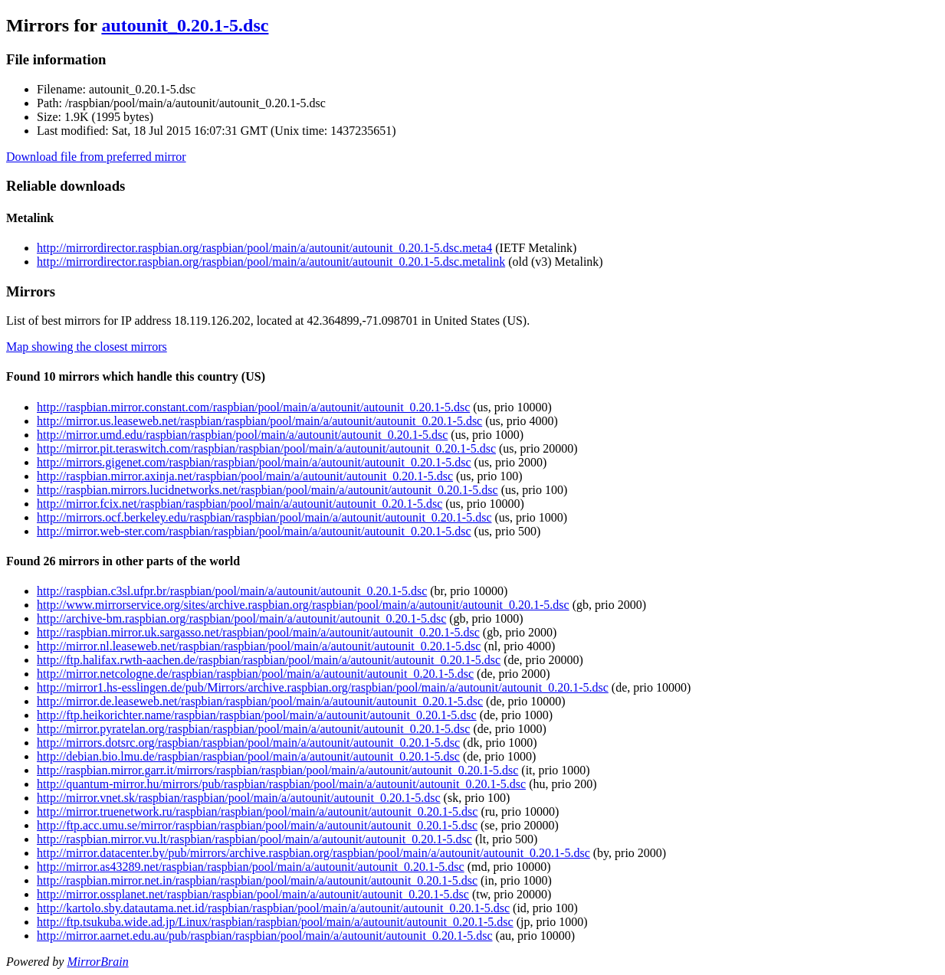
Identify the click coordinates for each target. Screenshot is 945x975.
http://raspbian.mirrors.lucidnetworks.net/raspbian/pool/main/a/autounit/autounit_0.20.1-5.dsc (267, 489)
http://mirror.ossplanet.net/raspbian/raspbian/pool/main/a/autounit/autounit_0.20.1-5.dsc (253, 894)
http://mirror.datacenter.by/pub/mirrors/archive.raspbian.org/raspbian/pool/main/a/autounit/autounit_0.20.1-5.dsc (313, 852)
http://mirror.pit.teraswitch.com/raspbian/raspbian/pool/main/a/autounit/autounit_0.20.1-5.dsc (266, 448)
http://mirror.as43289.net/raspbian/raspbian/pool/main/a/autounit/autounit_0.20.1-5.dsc (250, 866)
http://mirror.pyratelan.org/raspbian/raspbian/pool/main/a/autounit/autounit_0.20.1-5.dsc (253, 728)
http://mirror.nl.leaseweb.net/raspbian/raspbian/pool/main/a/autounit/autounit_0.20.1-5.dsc (259, 646)
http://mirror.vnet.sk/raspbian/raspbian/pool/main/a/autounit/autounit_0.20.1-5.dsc (239, 797)
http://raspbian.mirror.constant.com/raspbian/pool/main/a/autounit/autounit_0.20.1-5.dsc (253, 407)
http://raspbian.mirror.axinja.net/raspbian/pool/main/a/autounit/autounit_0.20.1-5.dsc (245, 476)
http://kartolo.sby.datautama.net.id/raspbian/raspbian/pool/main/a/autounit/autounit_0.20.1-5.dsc (273, 907)
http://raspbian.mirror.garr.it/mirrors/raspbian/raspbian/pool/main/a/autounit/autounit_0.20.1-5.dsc (277, 770)
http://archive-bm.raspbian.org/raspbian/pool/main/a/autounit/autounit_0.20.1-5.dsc (241, 618)
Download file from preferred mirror (96, 156)
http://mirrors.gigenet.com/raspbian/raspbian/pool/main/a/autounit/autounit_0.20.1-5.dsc (254, 462)
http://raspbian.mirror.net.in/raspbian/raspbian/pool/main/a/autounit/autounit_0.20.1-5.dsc (257, 880)
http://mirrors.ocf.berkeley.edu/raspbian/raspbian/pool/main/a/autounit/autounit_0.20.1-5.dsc (264, 517)
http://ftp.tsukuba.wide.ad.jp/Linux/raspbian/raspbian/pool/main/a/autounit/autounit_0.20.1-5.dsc (275, 921)
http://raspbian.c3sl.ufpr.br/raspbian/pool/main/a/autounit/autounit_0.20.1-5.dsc (232, 590)
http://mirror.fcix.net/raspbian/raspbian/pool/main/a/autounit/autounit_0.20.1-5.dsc (239, 503)
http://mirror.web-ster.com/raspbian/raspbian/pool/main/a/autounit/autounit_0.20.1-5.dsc (254, 531)
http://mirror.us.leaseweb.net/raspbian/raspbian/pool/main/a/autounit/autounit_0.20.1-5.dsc (259, 420)
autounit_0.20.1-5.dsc (184, 25)
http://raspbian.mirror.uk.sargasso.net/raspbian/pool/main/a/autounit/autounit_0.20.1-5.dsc (258, 632)
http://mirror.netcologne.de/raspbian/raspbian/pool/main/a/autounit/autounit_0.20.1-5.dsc (255, 673)
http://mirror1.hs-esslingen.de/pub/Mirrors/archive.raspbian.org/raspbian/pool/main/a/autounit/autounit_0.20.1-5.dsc (323, 687)
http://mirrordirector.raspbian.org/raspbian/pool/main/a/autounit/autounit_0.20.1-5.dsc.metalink (271, 261)
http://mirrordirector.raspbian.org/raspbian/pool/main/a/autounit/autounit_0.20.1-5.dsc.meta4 (264, 247)
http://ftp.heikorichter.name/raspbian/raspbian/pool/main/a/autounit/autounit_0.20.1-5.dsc (257, 714)
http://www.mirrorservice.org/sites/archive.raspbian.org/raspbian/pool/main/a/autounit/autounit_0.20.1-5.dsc (303, 604)
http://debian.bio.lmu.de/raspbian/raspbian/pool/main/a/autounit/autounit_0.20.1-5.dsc (248, 756)
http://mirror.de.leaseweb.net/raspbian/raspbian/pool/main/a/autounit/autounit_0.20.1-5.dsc (260, 701)
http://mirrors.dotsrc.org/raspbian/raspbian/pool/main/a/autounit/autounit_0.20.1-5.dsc (248, 742)
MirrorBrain (97, 961)
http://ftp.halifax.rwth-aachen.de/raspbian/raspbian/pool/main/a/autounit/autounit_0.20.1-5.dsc (268, 659)
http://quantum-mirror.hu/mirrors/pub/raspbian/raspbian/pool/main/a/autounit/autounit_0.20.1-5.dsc (281, 783)
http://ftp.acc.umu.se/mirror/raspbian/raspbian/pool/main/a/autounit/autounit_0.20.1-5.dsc (257, 825)
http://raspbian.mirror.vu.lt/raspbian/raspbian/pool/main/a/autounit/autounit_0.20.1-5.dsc (254, 839)
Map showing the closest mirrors (86, 346)
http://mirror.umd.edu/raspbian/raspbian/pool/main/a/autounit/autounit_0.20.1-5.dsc (242, 434)
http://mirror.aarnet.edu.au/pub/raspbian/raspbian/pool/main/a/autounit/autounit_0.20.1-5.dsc (265, 935)
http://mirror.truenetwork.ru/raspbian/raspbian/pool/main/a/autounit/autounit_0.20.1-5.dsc (257, 811)
